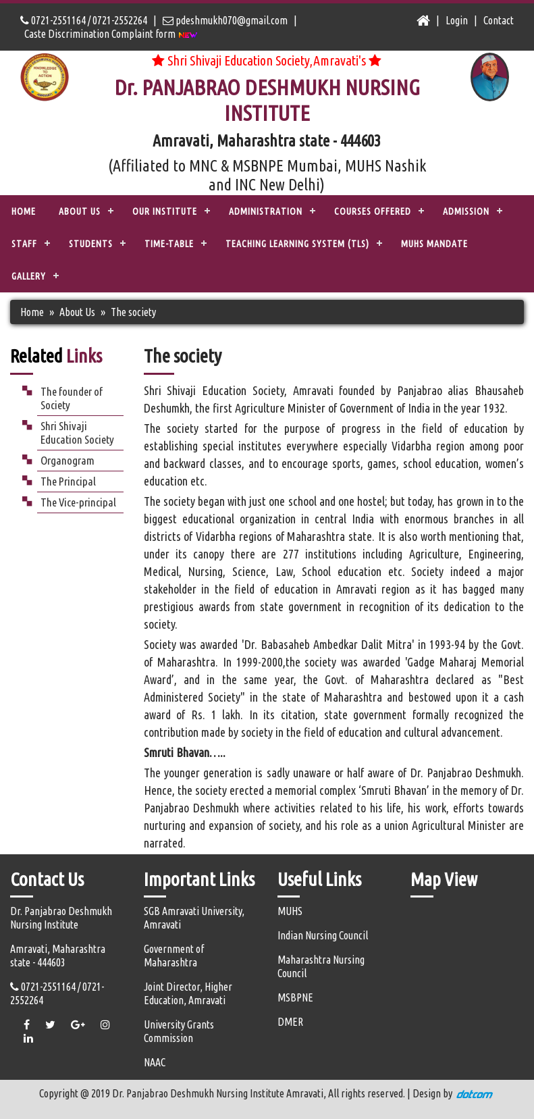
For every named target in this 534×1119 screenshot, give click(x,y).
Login (457, 20)
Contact (498, 20)
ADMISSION (466, 211)
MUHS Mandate (434, 243)
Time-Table (169, 243)
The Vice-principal (78, 502)
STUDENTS (91, 243)
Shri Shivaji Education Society (77, 432)
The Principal (68, 481)
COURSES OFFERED (372, 211)
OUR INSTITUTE (164, 211)
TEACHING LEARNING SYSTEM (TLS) (297, 243)
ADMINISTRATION (265, 211)
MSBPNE (295, 997)
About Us (77, 312)
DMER (290, 1022)
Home (23, 211)
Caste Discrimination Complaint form (111, 34)
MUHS (289, 911)
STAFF (24, 243)
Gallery (28, 276)
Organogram (68, 460)
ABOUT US (80, 211)
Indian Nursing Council (322, 935)
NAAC (154, 1062)
